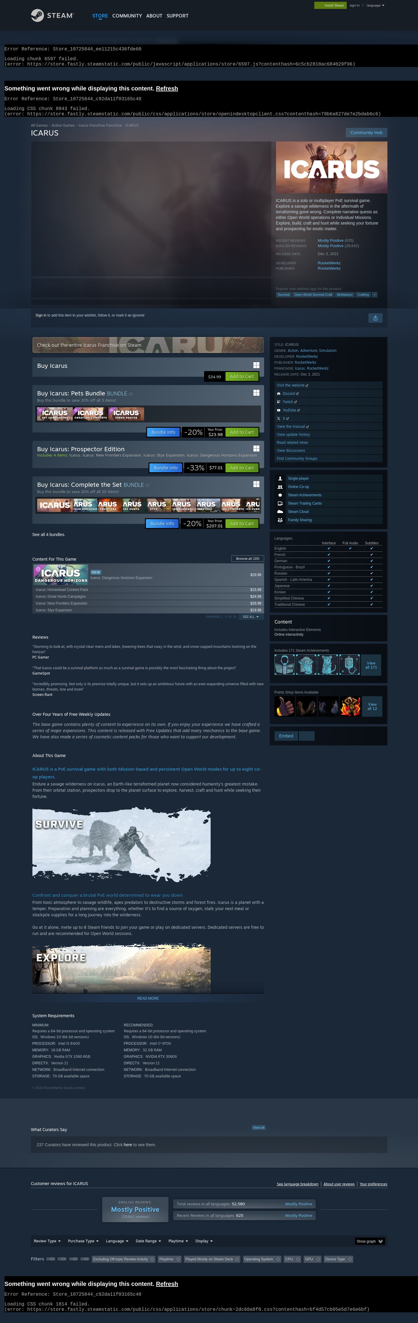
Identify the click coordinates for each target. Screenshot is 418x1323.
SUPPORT (178, 16)
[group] (209, 1267)
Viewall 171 (371, 513)
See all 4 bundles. (48, 541)
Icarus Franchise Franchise (100, 132)
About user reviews (339, 1191)
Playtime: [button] (166, 1266)
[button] (242, 383)
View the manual (293, 664)
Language (115, 1248)
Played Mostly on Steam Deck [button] (209, 1266)
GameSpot (41, 680)
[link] (203, 439)
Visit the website (293, 623)
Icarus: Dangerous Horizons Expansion (222, 462)
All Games (39, 132)
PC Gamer (40, 664)
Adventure (308, 588)
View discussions (291, 688)
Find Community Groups (297, 696)
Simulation (328, 588)
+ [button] (375, 301)
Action (293, 588)
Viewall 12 (372, 555)
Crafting (363, 301)
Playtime (176, 1248)
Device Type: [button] (335, 1266)
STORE (100, 16)
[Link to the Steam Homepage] (57, 20)
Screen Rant (42, 701)
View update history (293, 672)
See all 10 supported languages (300, 454)
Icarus (300, 606)
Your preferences (373, 1191)
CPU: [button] (289, 1266)
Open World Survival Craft (313, 301)
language (374, 5)
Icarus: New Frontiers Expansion (112, 462)
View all (258, 1134)
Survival (284, 301)
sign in (354, 5)
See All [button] (249, 624)
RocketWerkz (329, 270)
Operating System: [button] (259, 1266)
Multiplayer (345, 301)
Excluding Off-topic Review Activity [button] (120, 1266)
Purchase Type (81, 1248)
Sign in (41, 322)
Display (201, 1248)
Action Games (63, 132)
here (128, 1151)
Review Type (45, 1248)
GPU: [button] (309, 1266)
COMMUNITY (127, 16)
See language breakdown (297, 1191)
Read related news (292, 680)
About (154, 16)
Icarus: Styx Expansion (163, 462)
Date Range (146, 1248)
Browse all (247, 566)
